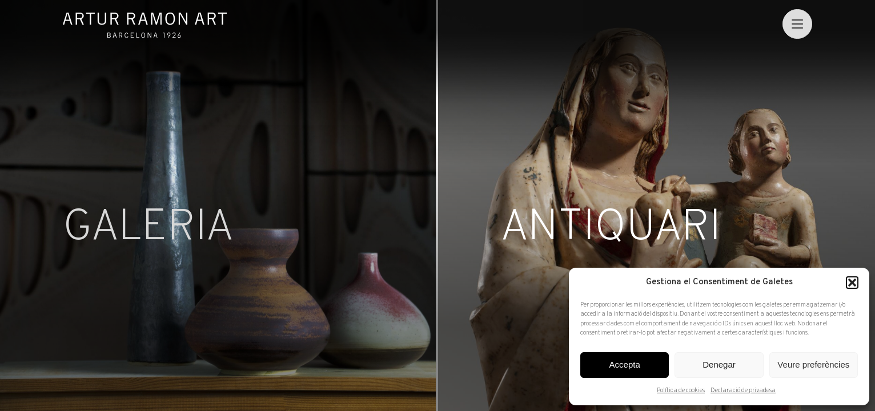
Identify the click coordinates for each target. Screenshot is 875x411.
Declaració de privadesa (743, 390)
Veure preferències (813, 364)
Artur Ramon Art (145, 25)
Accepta (624, 364)
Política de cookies (681, 390)
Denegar (719, 364)
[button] (852, 282)
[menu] (797, 23)
